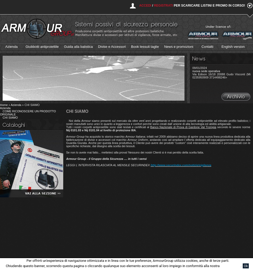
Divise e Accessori (112, 47)
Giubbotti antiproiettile (42, 47)
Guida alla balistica (78, 47)
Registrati (163, 5)
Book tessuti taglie (145, 47)
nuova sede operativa (206, 71)
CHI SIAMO (10, 117)
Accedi (145, 5)
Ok (246, 266)
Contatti (207, 47)
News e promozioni (178, 47)
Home (4, 104)
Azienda (11, 47)
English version (233, 47)
